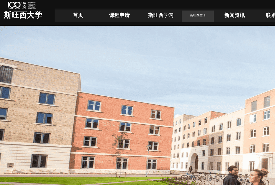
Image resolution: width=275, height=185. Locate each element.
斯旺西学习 (161, 15)
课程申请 (119, 15)
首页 (78, 15)
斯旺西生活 (198, 15)
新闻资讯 (234, 15)
